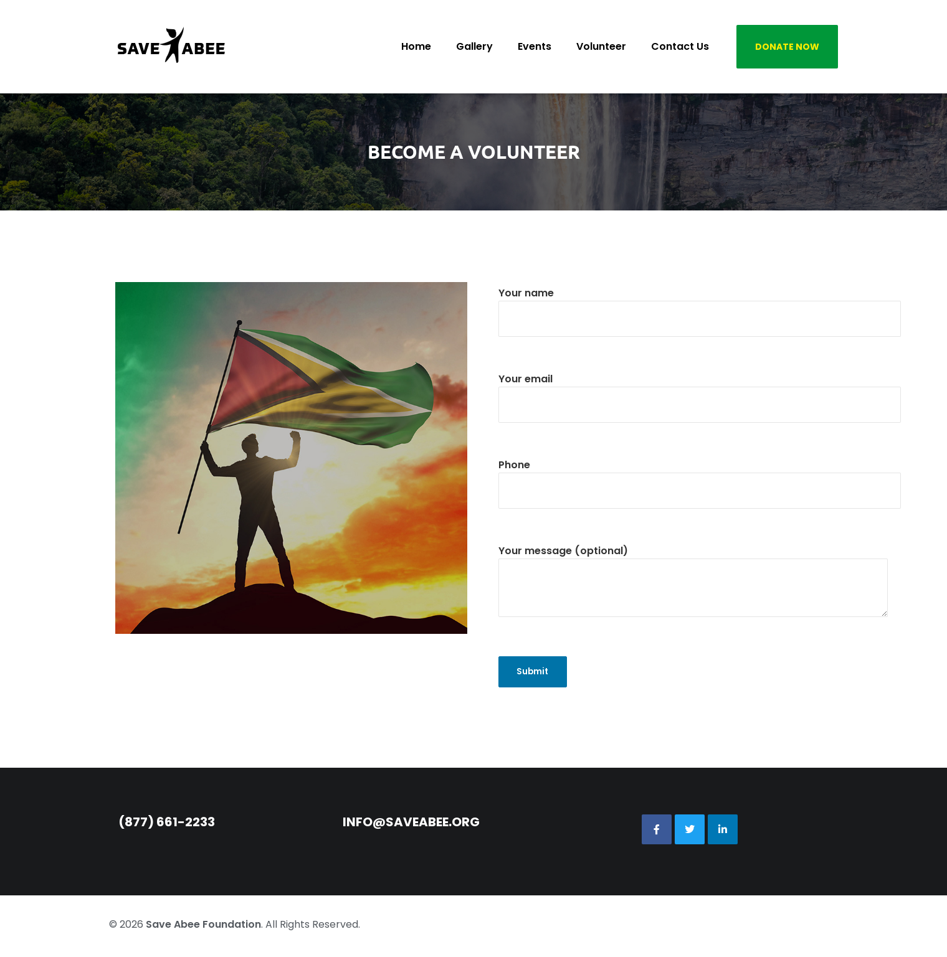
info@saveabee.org (411, 825)
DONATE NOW (787, 46)
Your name (699, 306)
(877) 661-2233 (166, 825)
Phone (699, 477)
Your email (699, 392)
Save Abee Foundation (203, 927)
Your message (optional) (693, 590)
